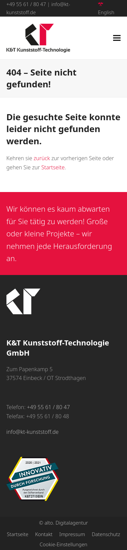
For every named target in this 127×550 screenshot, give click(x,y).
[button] (117, 38)
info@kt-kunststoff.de (32, 432)
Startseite (53, 167)
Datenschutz (106, 534)
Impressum (72, 534)
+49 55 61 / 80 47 (26, 4)
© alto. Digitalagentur (63, 522)
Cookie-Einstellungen (63, 544)
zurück (42, 158)
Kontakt (43, 534)
